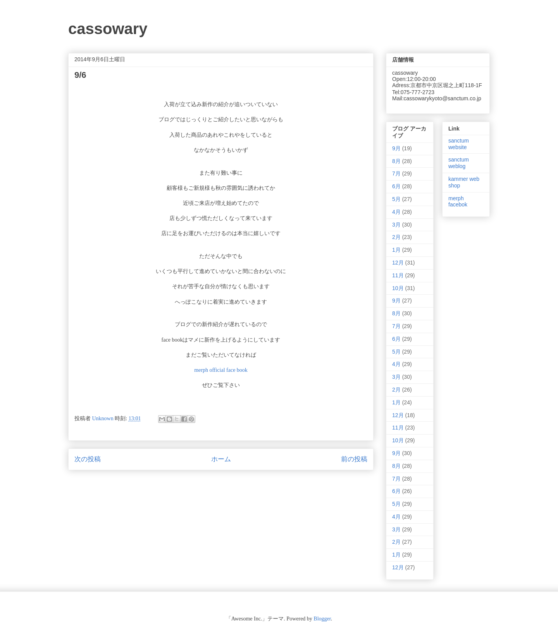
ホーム (221, 459)
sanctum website (458, 143)
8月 (396, 161)
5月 (396, 199)
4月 (396, 212)
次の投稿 (87, 459)
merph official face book (221, 370)
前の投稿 (354, 459)
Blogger (322, 619)
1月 (396, 250)
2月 (396, 237)
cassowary (108, 28)
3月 (396, 225)
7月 (396, 173)
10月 (398, 288)
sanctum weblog (458, 162)
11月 (398, 275)
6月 (396, 186)
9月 (396, 148)
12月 (398, 262)
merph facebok (457, 201)
